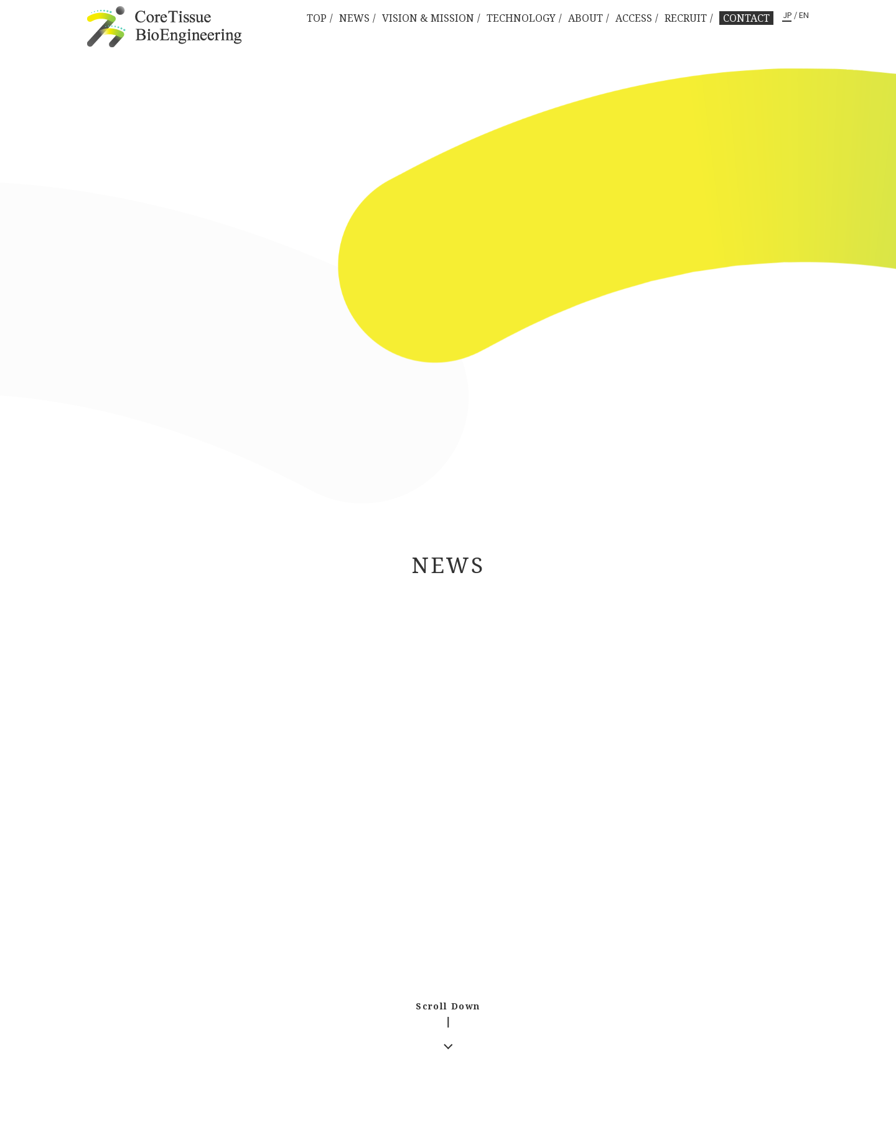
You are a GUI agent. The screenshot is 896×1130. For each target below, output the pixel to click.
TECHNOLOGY (521, 18)
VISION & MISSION (428, 18)
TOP (317, 18)
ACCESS (633, 18)
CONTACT (746, 18)
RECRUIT (686, 18)
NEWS (354, 18)
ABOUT (585, 18)
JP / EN (796, 15)
